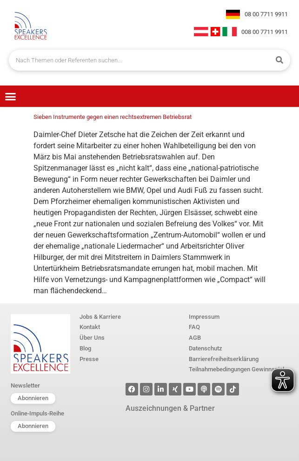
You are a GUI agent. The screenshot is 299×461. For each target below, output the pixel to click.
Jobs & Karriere (100, 317)
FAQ (194, 327)
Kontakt (90, 327)
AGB (195, 338)
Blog (85, 349)
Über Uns (92, 338)
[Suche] (279, 60)
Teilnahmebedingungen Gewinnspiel (236, 370)
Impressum (204, 317)
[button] (11, 96)
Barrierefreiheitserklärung (224, 359)
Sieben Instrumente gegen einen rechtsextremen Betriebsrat (112, 116)
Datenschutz (205, 349)
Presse (89, 359)
